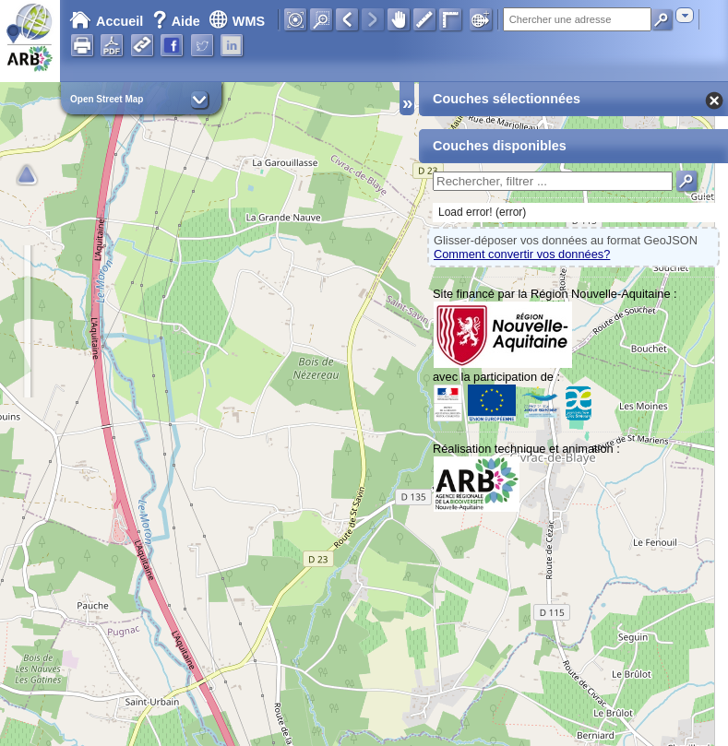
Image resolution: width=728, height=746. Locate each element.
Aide (178, 21)
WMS (237, 21)
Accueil (106, 21)
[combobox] (684, 15)
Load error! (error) (482, 212)
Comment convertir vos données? (522, 254)
